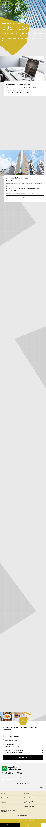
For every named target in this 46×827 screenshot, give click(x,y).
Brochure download (23, 815)
